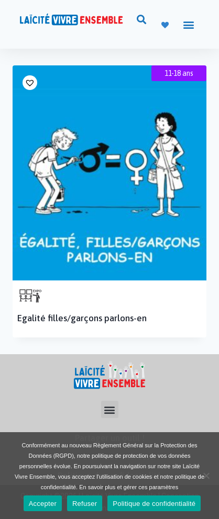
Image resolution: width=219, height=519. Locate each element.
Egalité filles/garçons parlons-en (82, 318)
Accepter (43, 503)
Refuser (84, 503)
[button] (141, 19)
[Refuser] (206, 475)
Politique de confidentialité (154, 503)
